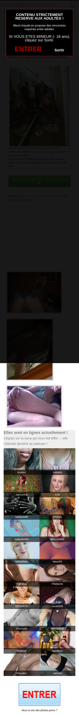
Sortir (59, 50)
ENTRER (28, 49)
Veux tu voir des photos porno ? (40, 710)
